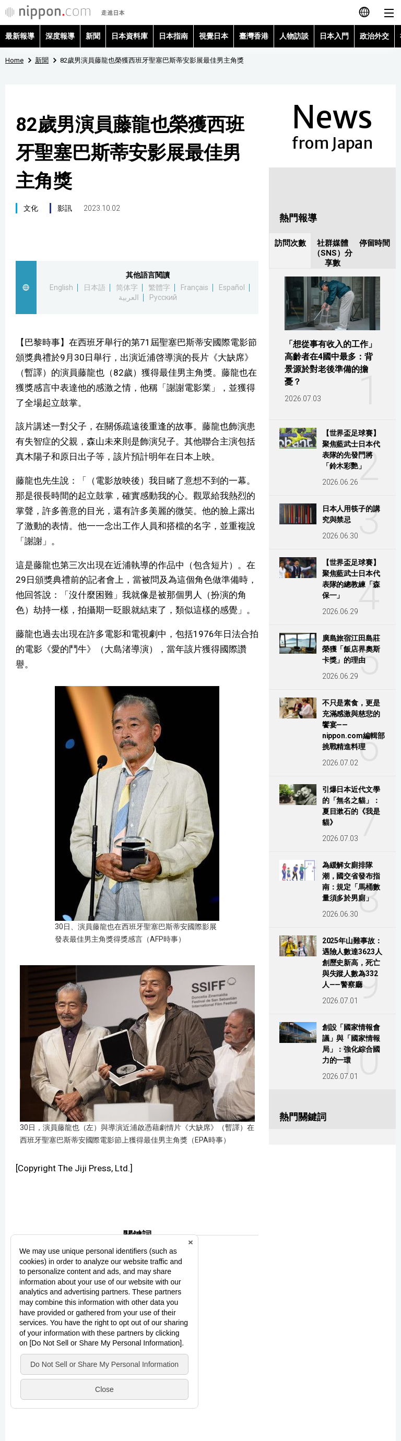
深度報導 (60, 36)
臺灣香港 (253, 36)
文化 (30, 208)
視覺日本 (213, 36)
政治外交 (374, 36)
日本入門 (334, 36)
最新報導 (19, 36)
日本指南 (173, 36)
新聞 (93, 36)
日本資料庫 (129, 36)
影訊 (64, 208)
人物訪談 (294, 36)
